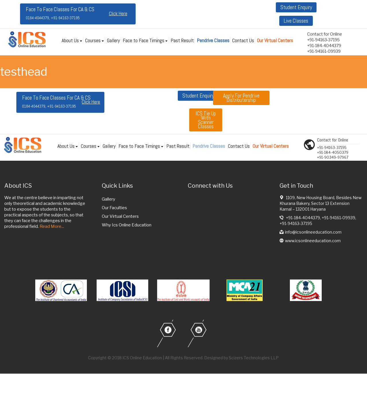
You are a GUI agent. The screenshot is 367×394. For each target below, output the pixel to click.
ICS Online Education (142, 357)
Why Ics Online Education (126, 225)
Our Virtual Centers (275, 40)
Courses (93, 40)
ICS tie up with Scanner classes (206, 120)
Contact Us (243, 40)
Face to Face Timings (143, 40)
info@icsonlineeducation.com (313, 232)
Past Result (182, 40)
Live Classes (296, 20)
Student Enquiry (296, 7)
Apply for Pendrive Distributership (241, 98)
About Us (70, 40)
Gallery (113, 40)
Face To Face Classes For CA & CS (60, 13)
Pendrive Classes (213, 40)
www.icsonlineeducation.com (313, 240)
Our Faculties (114, 207)
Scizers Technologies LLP (254, 357)
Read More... (52, 226)
